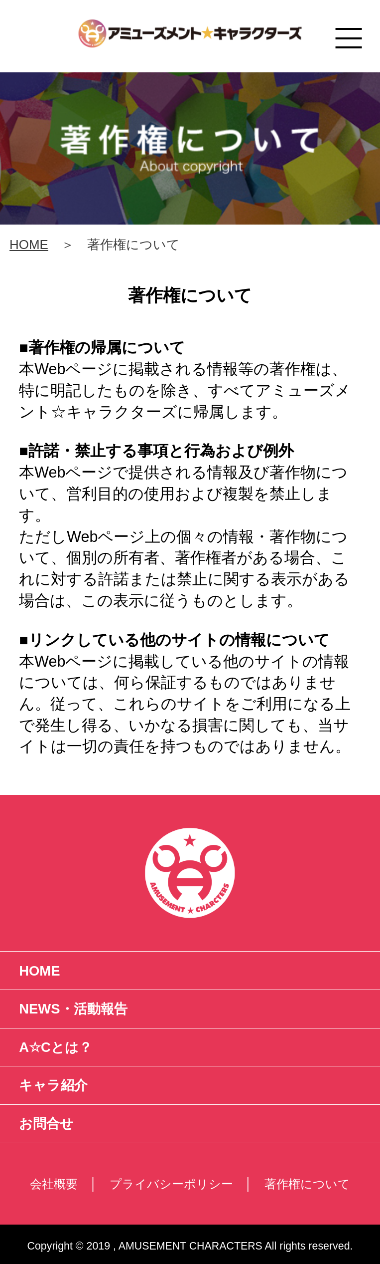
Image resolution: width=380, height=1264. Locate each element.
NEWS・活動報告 (73, 1008)
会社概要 (54, 1184)
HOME (28, 245)
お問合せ (46, 1123)
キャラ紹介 (53, 1085)
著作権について (307, 1184)
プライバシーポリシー (171, 1184)
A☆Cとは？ (55, 1047)
